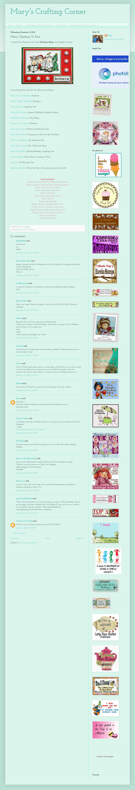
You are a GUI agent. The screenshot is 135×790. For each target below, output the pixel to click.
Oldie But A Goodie (18, 112)
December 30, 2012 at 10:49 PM (27, 490)
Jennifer (19, 346)
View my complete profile (114, 39)
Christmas (31, 229)
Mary (109, 36)
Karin (18, 398)
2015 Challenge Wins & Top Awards (39, 25)
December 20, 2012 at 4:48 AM (27, 275)
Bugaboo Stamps (21, 229)
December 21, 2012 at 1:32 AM (27, 355)
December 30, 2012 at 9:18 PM (27, 473)
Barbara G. (20, 481)
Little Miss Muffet (18, 135)
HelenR (19, 383)
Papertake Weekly (18, 168)
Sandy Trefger (22, 418)
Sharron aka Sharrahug (26, 459)
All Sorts (14, 162)
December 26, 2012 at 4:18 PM (27, 450)
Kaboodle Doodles (17, 151)
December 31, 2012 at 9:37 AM (27, 513)
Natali (19, 318)
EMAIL (19, 25)
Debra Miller (21, 301)
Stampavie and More (19, 123)
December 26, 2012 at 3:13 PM (27, 433)
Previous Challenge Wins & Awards (83, 25)
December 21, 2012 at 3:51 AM (27, 375)
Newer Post (15, 538)
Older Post (80, 538)
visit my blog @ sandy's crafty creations (30, 429)
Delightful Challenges (19, 118)
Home (10, 25)
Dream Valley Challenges (21, 101)
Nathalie (20, 441)
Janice (18, 363)
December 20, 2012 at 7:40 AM (27, 293)
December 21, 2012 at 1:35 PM (26, 390)
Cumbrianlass (22, 283)
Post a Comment (19, 533)
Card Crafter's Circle (18, 146)
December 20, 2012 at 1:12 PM (26, 310)
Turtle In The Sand (24, 521)
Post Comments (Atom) (27, 543)
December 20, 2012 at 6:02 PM (27, 338)
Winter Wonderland (18, 140)
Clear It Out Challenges (20, 96)
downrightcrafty (23, 261)
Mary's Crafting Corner (48, 12)
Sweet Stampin (16, 157)
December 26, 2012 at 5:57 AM (27, 410)
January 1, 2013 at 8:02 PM (26, 528)
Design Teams (61, 25)
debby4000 (21, 241)
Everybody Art (16, 107)
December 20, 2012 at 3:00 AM (27, 253)
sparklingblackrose (24, 499)
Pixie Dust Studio (17, 129)
